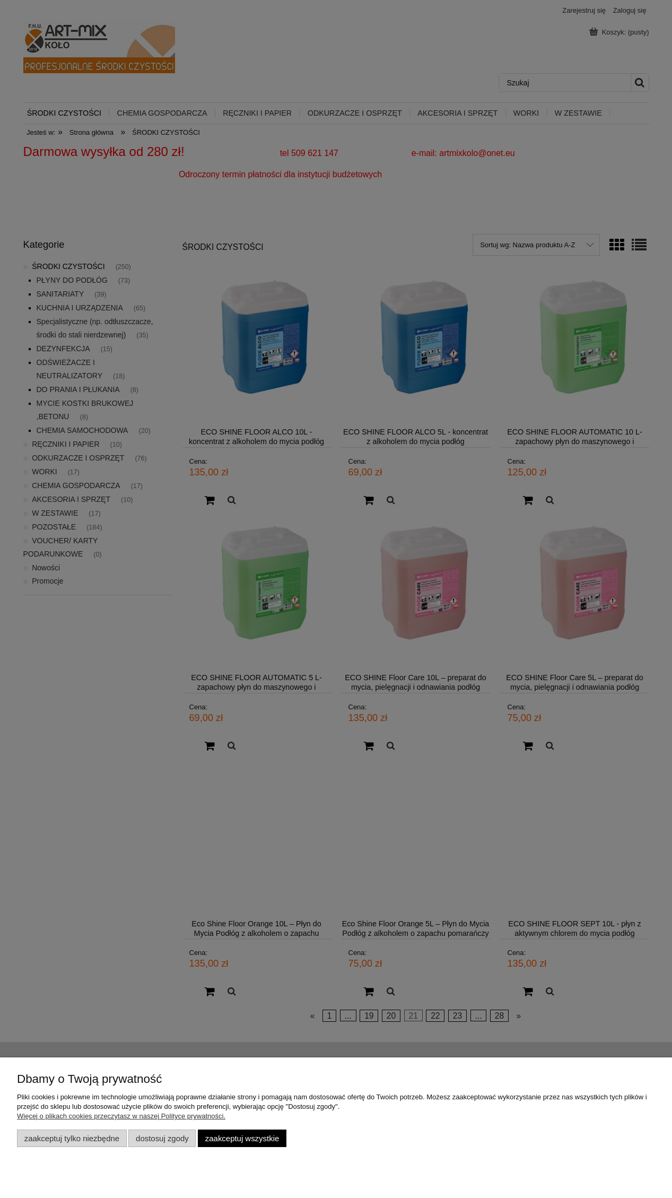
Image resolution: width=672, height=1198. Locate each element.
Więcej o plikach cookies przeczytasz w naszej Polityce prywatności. (121, 1116)
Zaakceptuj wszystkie (242, 1138)
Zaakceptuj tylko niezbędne (71, 1138)
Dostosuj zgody (162, 1138)
